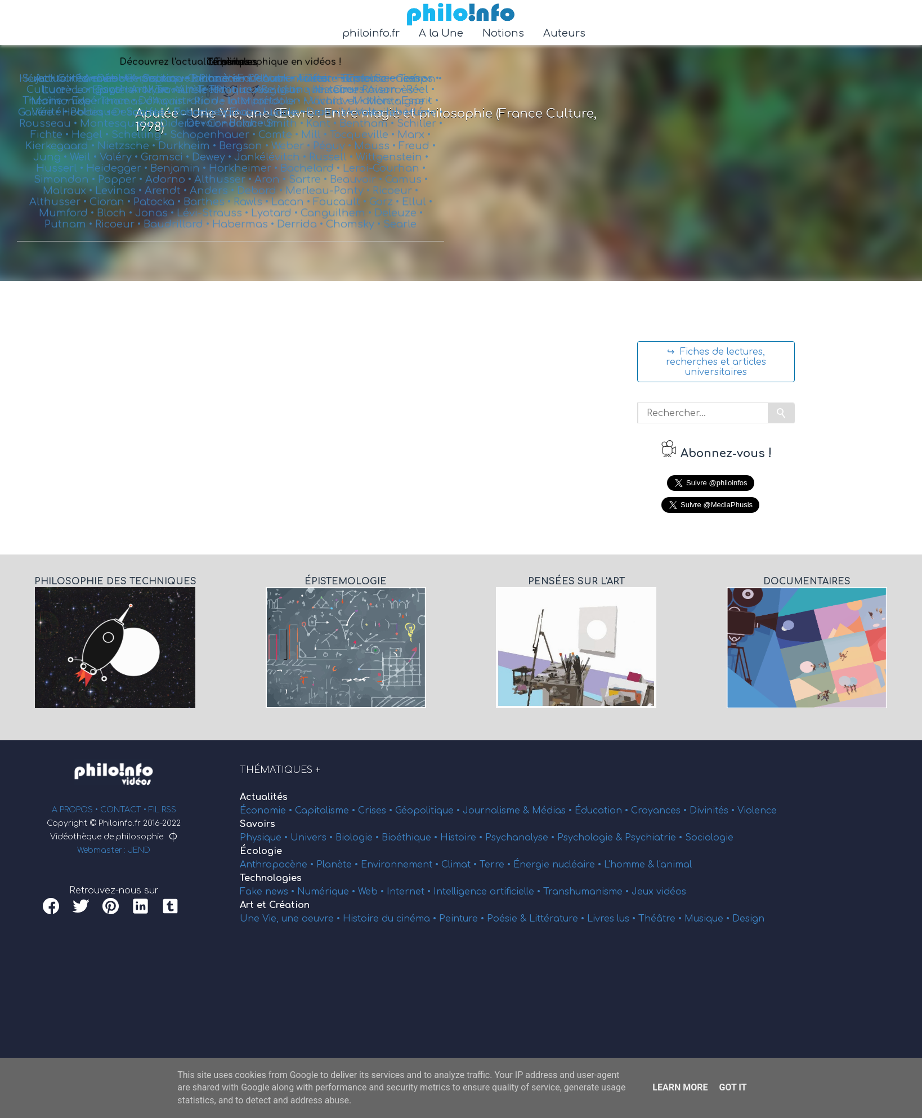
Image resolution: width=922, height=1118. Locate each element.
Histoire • (462, 838)
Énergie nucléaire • (558, 865)
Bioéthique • (411, 838)
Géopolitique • (429, 811)
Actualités (264, 797)
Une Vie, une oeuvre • (291, 919)
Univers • (312, 838)
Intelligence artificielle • (488, 892)
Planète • (338, 865)
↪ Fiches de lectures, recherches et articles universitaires (716, 362)
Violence (757, 811)
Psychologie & (591, 838)
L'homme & (630, 865)
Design (748, 919)
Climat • (460, 865)
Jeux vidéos (659, 892)
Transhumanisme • (587, 892)
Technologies (271, 878)
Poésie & (508, 919)
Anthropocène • (278, 865)
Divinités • (713, 811)
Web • (372, 892)
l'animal (674, 865)
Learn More (680, 1087)
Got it (732, 1087)
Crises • (376, 811)
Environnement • (401, 865)
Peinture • (463, 919)
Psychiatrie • (655, 838)
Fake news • (268, 892)
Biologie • (358, 838)
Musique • (708, 919)
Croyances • (660, 811)
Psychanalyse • (521, 838)
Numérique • (327, 892)
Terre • (496, 865)
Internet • (410, 892)
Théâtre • (661, 919)
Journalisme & (497, 811)
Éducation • (603, 811)
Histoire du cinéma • (391, 919)
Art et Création (275, 905)
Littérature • (558, 919)
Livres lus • (612, 919)
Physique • (265, 838)
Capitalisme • (326, 811)
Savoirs (257, 824)
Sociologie (709, 838)
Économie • (267, 811)
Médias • (553, 811)
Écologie (261, 851)
